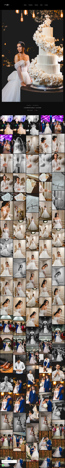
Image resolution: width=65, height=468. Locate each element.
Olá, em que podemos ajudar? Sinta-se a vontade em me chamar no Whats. (7, 461)
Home (25, 5)
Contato (46, 5)
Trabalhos (31, 5)
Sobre (41, 5)
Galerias (36, 5)
